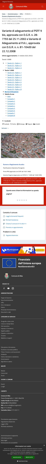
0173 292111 (15, 410)
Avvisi (2, 376)
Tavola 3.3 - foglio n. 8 (14, 89)
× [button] (44, 445)
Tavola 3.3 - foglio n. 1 (14, 73)
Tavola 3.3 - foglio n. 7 (14, 87)
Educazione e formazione (8, 347)
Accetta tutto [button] (17, 457)
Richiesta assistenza (7, 426)
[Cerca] (42, 7)
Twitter (13, 124)
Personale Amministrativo (8, 310)
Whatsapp (21, 124)
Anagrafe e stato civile (7, 321)
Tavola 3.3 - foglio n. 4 (14, 80)
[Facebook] (4, 288)
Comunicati (4, 373)
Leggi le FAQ (4, 424)
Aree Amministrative (7, 300)
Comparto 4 (11, 106)
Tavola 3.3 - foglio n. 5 (14, 82)
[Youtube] (8, 288)
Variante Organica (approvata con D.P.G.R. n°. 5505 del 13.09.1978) (22, 175)
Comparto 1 (11, 99)
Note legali (4, 440)
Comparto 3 (11, 103)
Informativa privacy (6, 438)
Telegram (28, 124)
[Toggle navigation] (3, 6)
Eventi (3, 384)
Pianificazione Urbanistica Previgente (13, 168)
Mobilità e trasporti (6, 338)
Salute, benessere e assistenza (10, 357)
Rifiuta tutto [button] (29, 457)
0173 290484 (8, 408)
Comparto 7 (11, 113)
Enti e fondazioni (6, 305)
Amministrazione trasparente (9, 436)
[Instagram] (12, 288)
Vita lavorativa (5, 326)
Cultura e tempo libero (7, 324)
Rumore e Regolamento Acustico (11, 16)
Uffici (21, 14)
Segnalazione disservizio (8, 422)
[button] (23, 461)
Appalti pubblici (5, 331)
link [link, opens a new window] (37, 454)
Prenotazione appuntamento (9, 419)
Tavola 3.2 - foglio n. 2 (14, 65)
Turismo (3, 336)
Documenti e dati (6, 312)
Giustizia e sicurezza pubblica (9, 350)
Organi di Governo (6, 298)
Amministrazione (13, 14)
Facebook (5, 124)
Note (9, 96)
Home (3, 14)
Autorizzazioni (5, 359)
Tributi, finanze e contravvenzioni (10, 352)
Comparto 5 (11, 108)
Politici (3, 307)
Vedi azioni (5, 128)
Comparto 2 (11, 101)
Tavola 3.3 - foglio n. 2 (14, 75)
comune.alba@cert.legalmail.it (12, 405)
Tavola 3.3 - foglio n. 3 (14, 77)
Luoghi (3, 386)
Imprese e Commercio (7, 328)
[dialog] (23, 454)
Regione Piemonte (8, 2)
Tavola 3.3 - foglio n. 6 (14, 84)
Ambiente (4, 354)
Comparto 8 (11, 115)
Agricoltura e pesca (6, 361)
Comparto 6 (11, 111)
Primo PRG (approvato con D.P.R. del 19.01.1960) (17, 171)
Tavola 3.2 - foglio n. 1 (14, 63)
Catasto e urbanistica (7, 333)
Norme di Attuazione (11, 92)
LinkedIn (36, 124)
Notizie (3, 371)
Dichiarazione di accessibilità (9, 443)
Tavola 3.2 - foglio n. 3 (14, 68)
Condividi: (6, 121)
